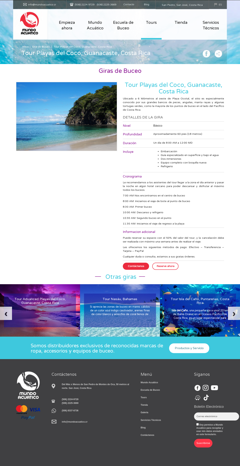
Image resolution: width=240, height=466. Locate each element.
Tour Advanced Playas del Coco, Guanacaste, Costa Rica (40, 301)
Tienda (181, 22)
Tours (151, 22)
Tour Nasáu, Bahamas (120, 299)
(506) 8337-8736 (70, 410)
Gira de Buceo (41, 46)
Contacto (128, 4)
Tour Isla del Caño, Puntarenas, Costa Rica (200, 301)
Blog (146, 4)
